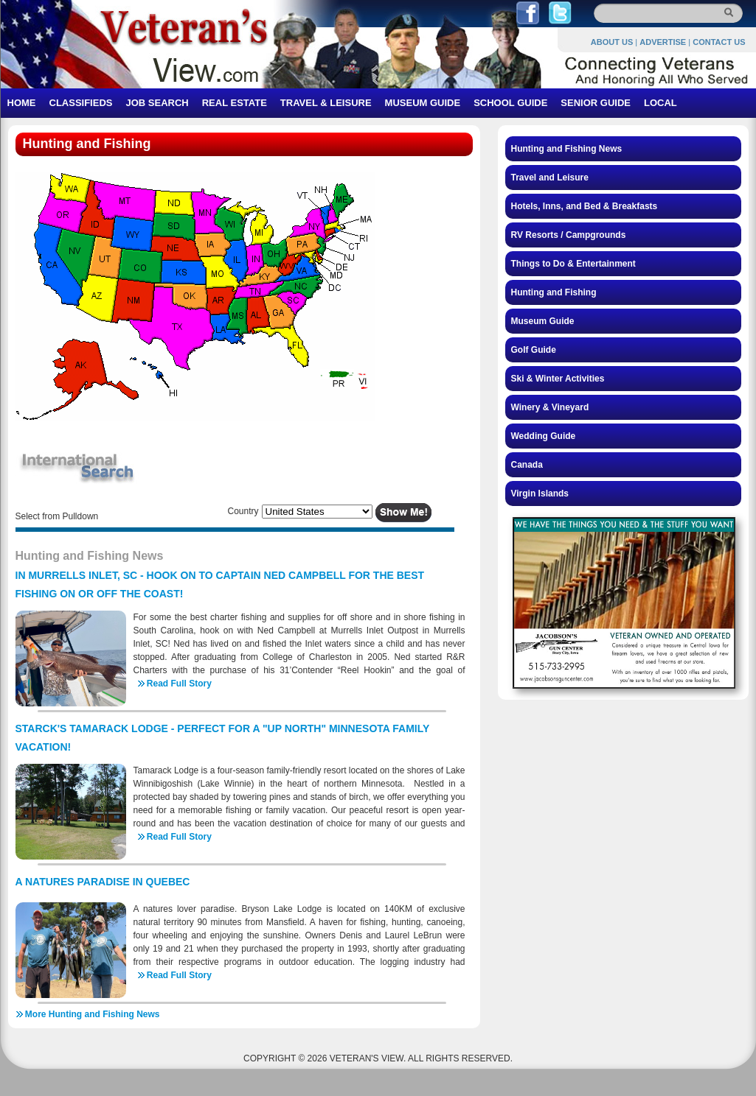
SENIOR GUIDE (596, 102)
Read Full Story (179, 683)
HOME (21, 102)
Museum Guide (543, 321)
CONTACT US (719, 42)
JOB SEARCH (156, 102)
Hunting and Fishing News (567, 149)
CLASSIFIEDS (81, 102)
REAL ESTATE (234, 102)
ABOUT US (612, 42)
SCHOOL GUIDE (510, 102)
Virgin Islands (540, 493)
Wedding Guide (543, 436)
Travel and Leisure (550, 177)
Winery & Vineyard (550, 407)
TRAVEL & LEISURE (326, 102)
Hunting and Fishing (554, 292)
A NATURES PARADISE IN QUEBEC (102, 882)
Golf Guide (533, 350)
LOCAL (660, 102)
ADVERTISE (662, 42)
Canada (527, 465)
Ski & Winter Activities (558, 378)
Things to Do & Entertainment (573, 264)
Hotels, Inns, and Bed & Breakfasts (584, 206)
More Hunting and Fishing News (92, 1014)
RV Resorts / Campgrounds (568, 235)
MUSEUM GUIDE (423, 102)
